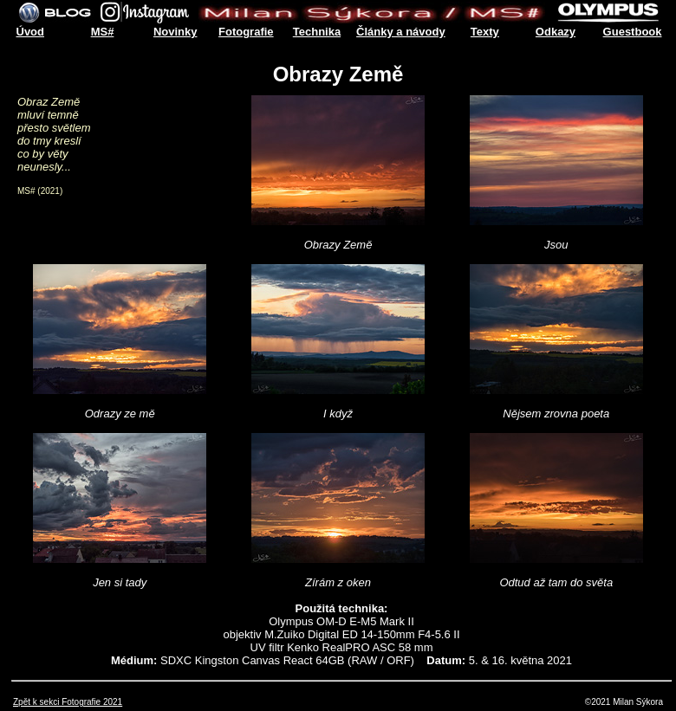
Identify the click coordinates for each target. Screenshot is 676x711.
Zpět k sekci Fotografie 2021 (67, 702)
